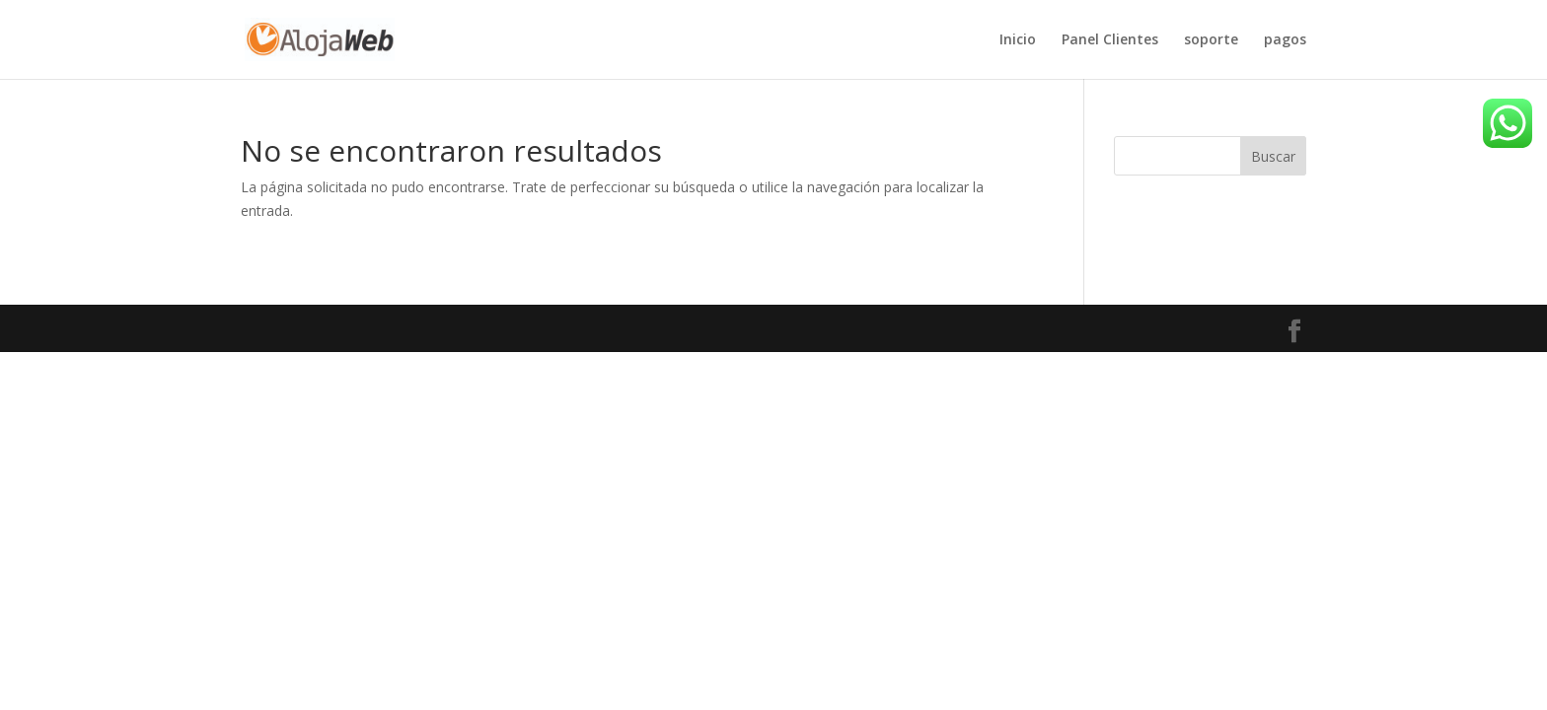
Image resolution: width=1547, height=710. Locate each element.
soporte (1211, 40)
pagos (1285, 40)
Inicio (1017, 40)
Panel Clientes (1110, 40)
